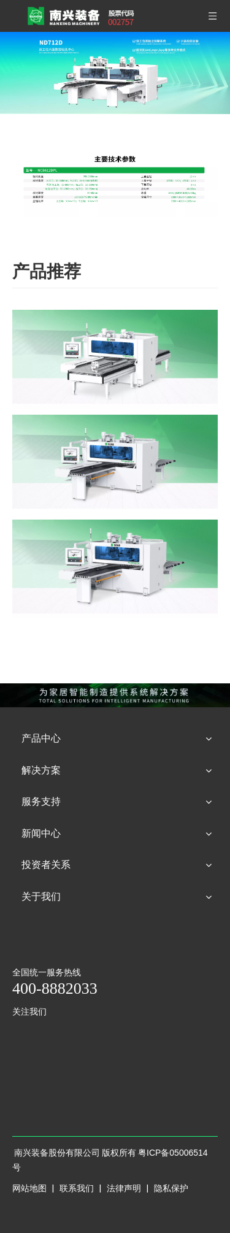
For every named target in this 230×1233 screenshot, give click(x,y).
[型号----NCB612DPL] (115, 181)
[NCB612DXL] (115, 359)
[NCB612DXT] (115, 464)
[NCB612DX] (115, 569)
